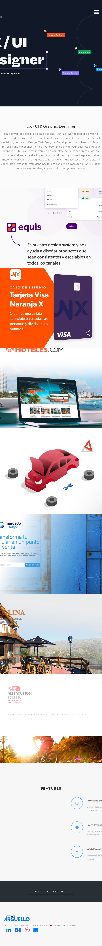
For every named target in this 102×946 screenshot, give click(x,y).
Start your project (51, 891)
